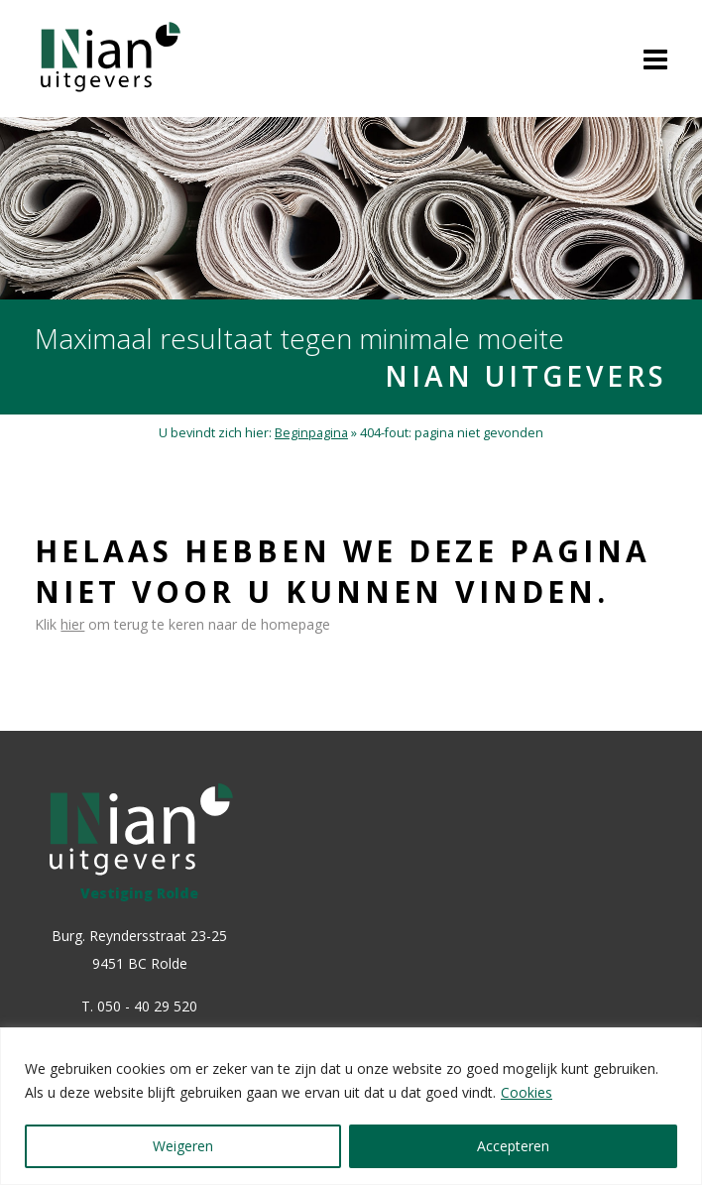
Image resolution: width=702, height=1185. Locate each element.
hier (72, 624)
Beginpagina (311, 432)
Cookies (526, 1092)
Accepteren (513, 1145)
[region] (351, 1106)
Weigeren (183, 1145)
